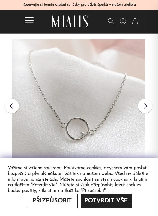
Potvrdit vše (106, 201)
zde (53, 179)
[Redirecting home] (70, 21)
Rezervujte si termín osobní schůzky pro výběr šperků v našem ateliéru (79, 5)
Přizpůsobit (52, 201)
